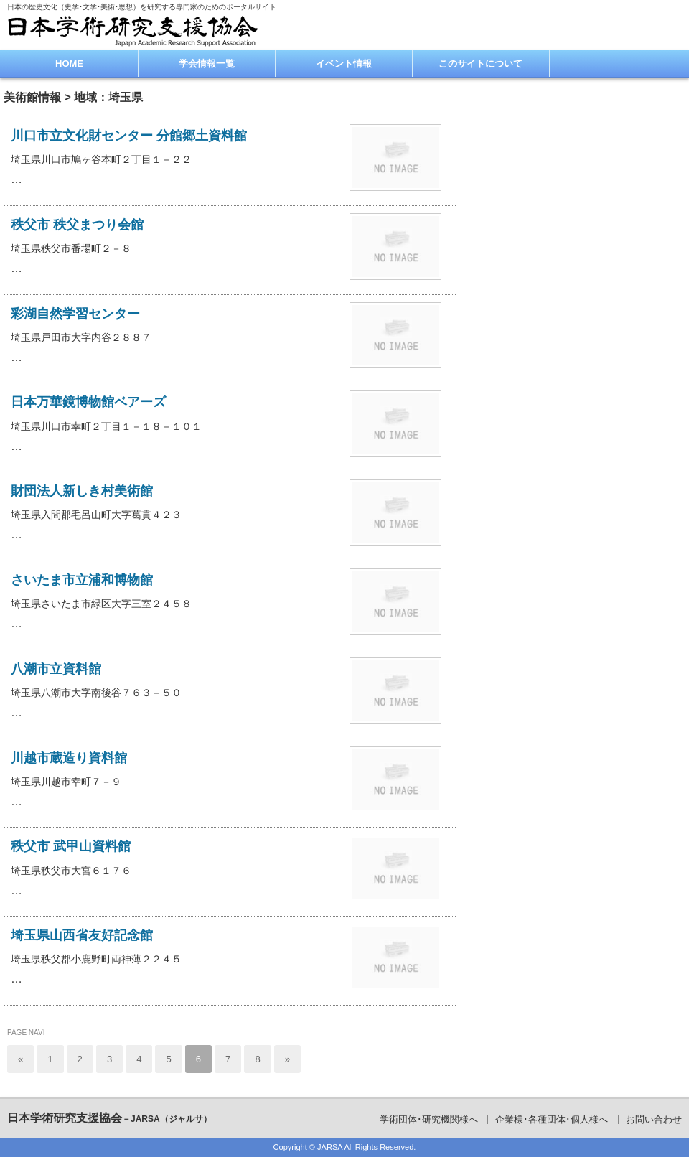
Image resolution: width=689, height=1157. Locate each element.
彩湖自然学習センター (75, 313)
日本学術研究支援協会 (109, 1118)
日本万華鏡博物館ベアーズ (88, 402)
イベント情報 (344, 63)
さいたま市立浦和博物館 (82, 580)
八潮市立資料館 (56, 669)
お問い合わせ (654, 1119)
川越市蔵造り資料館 (69, 758)
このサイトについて (480, 63)
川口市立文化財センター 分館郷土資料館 (129, 135)
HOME (69, 63)
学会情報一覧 (207, 63)
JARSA (329, 1147)
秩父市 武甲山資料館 (71, 846)
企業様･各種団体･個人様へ (551, 1119)
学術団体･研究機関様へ (429, 1119)
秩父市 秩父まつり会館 (77, 224)
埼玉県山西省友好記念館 (82, 935)
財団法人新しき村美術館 (82, 491)
